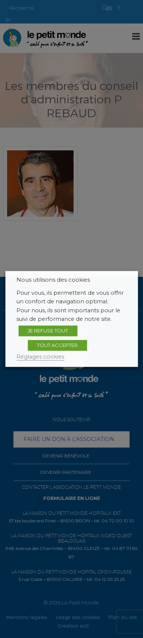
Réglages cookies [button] (40, 356)
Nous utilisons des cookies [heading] (53, 279)
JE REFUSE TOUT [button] (48, 331)
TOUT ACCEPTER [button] (57, 345)
